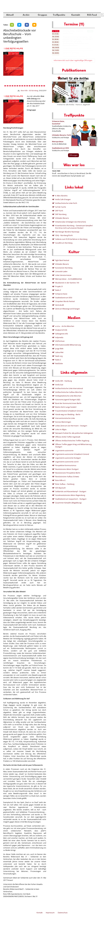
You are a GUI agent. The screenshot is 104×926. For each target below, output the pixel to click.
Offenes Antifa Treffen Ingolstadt (67, 437)
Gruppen (42, 15)
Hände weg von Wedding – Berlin (67, 414)
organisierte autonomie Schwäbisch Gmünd (72, 454)
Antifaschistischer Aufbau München (68, 392)
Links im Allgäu (61, 429)
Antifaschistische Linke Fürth (66, 203)
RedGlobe (59, 363)
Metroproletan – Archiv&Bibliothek (68, 279)
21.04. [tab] (55, 34)
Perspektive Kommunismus (65, 465)
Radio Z (58, 290)
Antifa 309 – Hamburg (63, 381)
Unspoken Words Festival (65, 301)
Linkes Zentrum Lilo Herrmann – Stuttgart (71, 426)
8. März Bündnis (61, 196)
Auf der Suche (60, 207)
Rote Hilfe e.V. (60, 480)
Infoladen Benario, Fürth (61, 135)
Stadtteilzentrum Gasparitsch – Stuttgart (70, 499)
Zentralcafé (59, 305)
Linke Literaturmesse (63, 275)
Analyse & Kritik (61, 330)
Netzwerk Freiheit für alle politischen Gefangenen (74, 433)
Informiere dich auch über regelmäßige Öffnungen (73, 60)
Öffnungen (73, 155)
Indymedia (59, 337)
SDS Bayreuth (60, 488)
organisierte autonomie (64, 450)
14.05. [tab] (55, 50)
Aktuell (10, 15)
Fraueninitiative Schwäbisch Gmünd (69, 411)
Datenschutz (63, 913)
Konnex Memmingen (63, 422)
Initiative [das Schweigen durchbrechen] (70, 222)
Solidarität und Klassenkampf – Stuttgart (70, 491)
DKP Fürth (59, 211)
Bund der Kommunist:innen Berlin (68, 403)
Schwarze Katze (61, 294)
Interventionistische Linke (65, 418)
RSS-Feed (92, 15)
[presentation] (54, 91)
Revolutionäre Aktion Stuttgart (67, 469)
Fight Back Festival (62, 260)
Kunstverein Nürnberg (63, 268)
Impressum (50, 913)
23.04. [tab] (55, 36)
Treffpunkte (59, 15)
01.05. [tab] (55, 45)
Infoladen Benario (62, 218)
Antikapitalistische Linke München (68, 396)
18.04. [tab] (55, 31)
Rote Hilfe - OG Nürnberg (29, 91)
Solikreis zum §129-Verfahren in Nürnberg (71, 239)
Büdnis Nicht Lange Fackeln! (65, 407)
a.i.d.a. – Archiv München (64, 326)
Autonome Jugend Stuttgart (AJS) (67, 399)
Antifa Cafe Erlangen (63, 199)
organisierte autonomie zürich (67, 462)
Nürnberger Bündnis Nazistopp (67, 232)
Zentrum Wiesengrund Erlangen (67, 309)
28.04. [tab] (55, 39)
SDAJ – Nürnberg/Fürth (64, 235)
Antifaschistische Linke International (69, 388)
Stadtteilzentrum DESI (60, 148)
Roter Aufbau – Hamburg (64, 484)
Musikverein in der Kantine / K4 (67, 283)
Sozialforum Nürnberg (63, 243)
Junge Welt (59, 348)
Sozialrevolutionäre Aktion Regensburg (70, 495)
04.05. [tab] (55, 47)
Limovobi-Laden (61, 271)
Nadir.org (59, 356)
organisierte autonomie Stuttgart (68, 458)
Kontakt (75, 15)
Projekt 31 (59, 286)
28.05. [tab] (55, 53)
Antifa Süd (59, 385)
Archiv (26, 15)
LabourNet (59, 352)
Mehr (90, 31)
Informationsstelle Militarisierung (68, 345)
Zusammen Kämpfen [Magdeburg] (68, 503)
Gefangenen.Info (61, 334)
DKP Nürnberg (60, 214)
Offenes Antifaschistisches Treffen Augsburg (72, 440)
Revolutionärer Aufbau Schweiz (67, 476)
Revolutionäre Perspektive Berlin (67, 473)
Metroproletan (57, 141)
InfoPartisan (60, 341)
